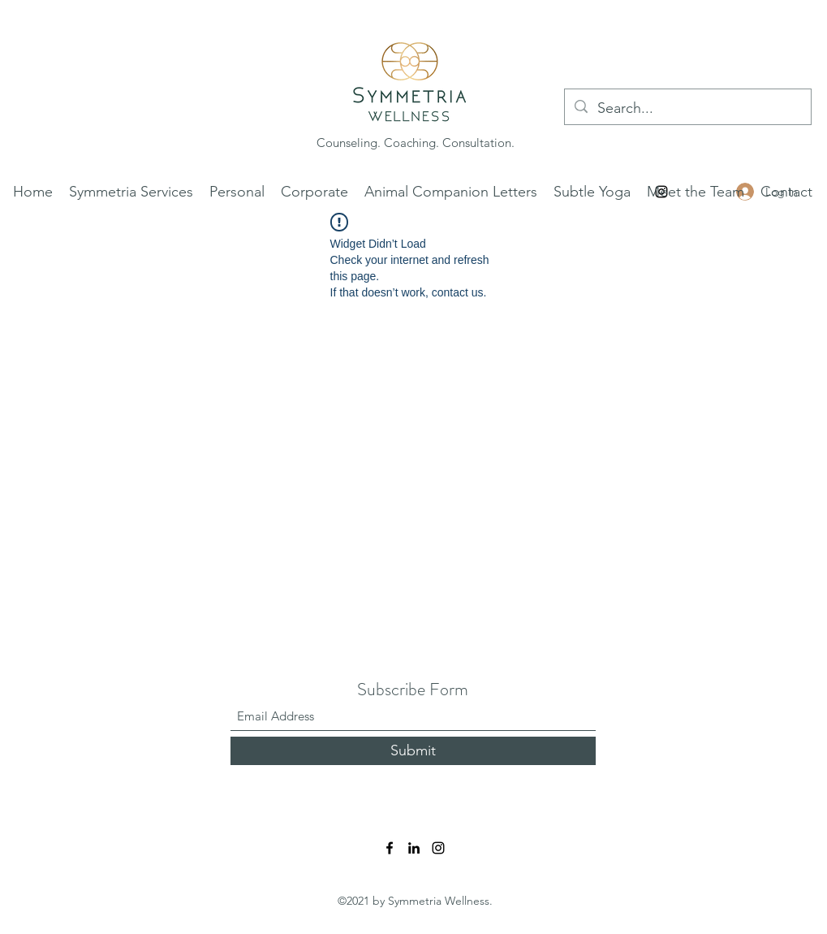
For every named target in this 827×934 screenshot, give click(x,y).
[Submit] (413, 751)
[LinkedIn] (414, 848)
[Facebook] (389, 848)
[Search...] (687, 108)
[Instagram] (438, 848)
